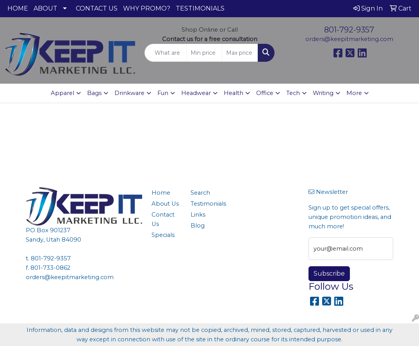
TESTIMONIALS (200, 8)
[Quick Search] (165, 53)
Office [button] (264, 93)
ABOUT (45, 8)
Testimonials (206, 203)
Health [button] (233, 93)
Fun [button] (162, 93)
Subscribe (329, 273)
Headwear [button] (196, 93)
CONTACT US (97, 8)
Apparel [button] (62, 93)
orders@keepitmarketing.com (349, 39)
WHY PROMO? (146, 8)
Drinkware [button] (129, 93)
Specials (163, 234)
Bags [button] (94, 93)
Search (200, 192)
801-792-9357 (349, 29)
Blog (198, 225)
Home (161, 192)
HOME (17, 8)
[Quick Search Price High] (240, 53)
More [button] (354, 93)
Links (198, 214)
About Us (165, 203)
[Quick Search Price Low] (204, 53)
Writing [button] (323, 93)
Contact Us (163, 219)
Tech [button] (293, 93)
